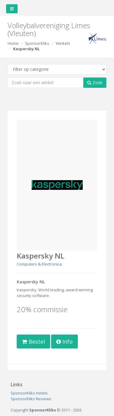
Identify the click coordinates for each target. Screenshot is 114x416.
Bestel (33, 341)
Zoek (94, 82)
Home (13, 43)
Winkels (63, 43)
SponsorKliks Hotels (29, 393)
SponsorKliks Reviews (31, 398)
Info (64, 341)
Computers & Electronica (39, 264)
